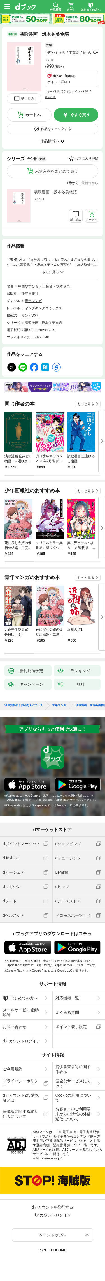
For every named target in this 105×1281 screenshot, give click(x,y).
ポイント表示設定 (71, 1026)
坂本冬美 (63, 286)
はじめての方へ (20, 998)
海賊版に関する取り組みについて (20, 1114)
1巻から (73, 183)
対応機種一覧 (67, 998)
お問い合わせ (14, 1026)
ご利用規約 (12, 1069)
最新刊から (89, 183)
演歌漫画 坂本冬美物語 (55, 192)
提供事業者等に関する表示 (73, 1069)
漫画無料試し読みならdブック (23, 705)
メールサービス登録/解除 (21, 1012)
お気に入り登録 (86, 159)
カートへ (33, 115)
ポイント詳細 (57, 82)
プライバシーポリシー (20, 1083)
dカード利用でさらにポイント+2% (66, 91)
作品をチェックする (56, 129)
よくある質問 (67, 1012)
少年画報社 (30, 294)
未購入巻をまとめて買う (56, 171)
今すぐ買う (80, 115)
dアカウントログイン (21, 1041)
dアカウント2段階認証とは (21, 1097)
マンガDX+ (30, 315)
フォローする (95, 52)
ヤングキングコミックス (43, 308)
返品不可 (50, 97)
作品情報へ (50, 141)
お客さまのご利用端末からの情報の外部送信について (73, 1114)
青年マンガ (33, 301)
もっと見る (85, 404)
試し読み (27, 98)
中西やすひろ (55, 53)
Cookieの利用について (73, 1097)
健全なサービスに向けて (73, 1083)
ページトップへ (52, 1235)
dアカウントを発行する (52, 1207)
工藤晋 (74, 53)
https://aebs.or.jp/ (49, 1158)
